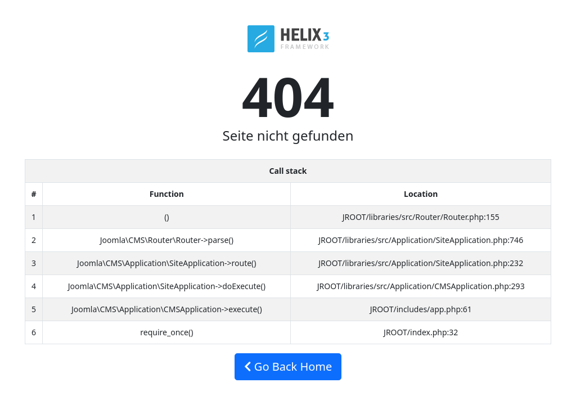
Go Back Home (288, 366)
